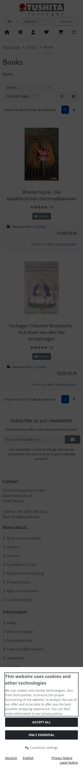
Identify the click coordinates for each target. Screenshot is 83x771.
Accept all (41, 722)
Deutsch (11, 758)
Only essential (41, 735)
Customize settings (41, 747)
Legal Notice (69, 762)
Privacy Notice (62, 758)
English (28, 758)
